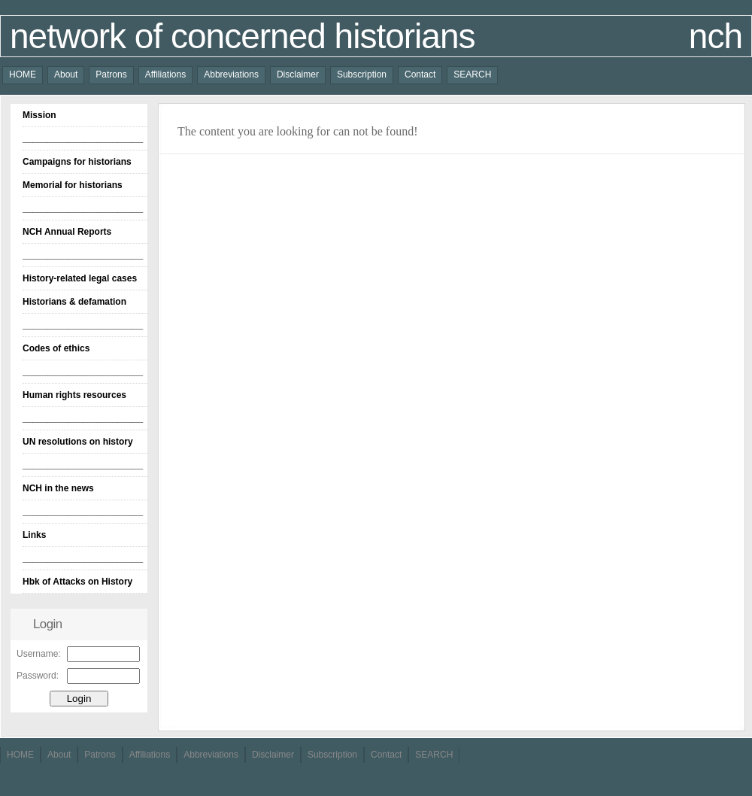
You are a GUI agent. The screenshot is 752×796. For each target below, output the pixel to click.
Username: (39, 654)
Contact (420, 74)
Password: (38, 675)
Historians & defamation (74, 301)
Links (34, 535)
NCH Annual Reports (67, 231)
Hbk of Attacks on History (77, 581)
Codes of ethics (56, 348)
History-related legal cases (80, 278)
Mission (39, 115)
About (65, 74)
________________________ (83, 138)
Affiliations (165, 74)
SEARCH (472, 74)
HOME (22, 74)
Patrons (111, 74)
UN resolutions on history (78, 441)
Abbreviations (231, 74)
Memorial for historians (73, 185)
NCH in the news (58, 488)
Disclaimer (298, 74)
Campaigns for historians (77, 161)
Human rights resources (74, 395)
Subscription (362, 74)
